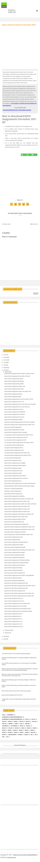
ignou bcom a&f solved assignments (14, 591)
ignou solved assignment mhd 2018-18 (15, 465)
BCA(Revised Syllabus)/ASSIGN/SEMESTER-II (12, 719)
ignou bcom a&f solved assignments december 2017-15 (19, 585)
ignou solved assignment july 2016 (14, 522)
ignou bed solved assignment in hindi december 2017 (19, 527)
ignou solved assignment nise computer (15, 432)
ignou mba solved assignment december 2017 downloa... (20, 483)
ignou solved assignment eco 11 (13, 621)
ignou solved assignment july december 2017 (17, 509)
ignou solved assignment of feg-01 (14, 417)
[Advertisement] (19, 46)
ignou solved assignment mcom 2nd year (16, 478)
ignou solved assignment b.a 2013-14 (12, 695)
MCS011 (23, 728)
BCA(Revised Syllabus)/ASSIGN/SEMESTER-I (12, 717)
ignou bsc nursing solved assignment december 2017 (19, 424)
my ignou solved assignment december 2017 (17, 453)
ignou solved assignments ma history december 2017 (19, 550)
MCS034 (21, 732)
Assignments (10, 714)
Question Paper (12, 734)
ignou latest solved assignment (13, 493)
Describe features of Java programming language (16, 653)
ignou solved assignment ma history (14, 565)
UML (3, 736)
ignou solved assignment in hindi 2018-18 (16, 542)
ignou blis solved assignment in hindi (14, 532)
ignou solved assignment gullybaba (14, 580)
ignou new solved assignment (12, 427)
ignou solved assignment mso (12, 460)
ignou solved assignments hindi (13, 570)
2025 (4, 355)
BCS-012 (33, 719)
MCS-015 (10, 728)
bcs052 (15, 721)
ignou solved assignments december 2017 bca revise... (19, 373)
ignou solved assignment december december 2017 (19, 499)
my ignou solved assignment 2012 (14, 450)
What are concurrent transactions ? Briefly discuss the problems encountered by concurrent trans (20, 675)
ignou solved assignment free (12, 616)
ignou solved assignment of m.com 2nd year (17, 407)
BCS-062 (4, 721)
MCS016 (15, 730)
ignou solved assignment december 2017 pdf (17, 376)
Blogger (23, 745)
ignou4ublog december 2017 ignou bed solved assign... (19, 486)
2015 (4, 639)
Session (20, 734)
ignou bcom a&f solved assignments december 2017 (19, 593)
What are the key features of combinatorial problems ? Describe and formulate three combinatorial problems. (20, 669)
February (7, 630)
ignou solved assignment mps (13, 468)
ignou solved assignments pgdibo (14, 384)
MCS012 (28, 728)
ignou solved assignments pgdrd (13, 378)
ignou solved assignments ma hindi (14, 552)
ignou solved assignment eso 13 (13, 624)
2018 (4, 367)
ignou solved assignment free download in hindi (18, 611)
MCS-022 (17, 728)
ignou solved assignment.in (12, 539)
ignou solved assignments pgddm (14, 381)
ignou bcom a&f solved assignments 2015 (16, 583)
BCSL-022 (34, 721)
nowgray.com (11, 857)
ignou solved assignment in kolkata (14, 496)
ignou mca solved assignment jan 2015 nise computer (19, 422)
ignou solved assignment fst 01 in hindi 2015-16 (17, 608)
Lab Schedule (14, 725)
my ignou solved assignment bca (13, 447)
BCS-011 (27, 719)
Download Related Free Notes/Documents (17, 110)
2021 (4, 362)
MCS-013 (4, 728)
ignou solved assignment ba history (14, 557)
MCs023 (26, 730)
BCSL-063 (4, 723)
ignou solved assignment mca (12, 481)
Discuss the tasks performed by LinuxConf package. (16, 691)
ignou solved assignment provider (14, 389)
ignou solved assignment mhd (13, 473)
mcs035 (27, 732)
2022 (4, 360)
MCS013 (34, 728)
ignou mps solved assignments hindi (14, 547)
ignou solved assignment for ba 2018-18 (15, 606)
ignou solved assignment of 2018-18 (14, 414)
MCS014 (3, 730)
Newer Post (7, 224)
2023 (4, 357)
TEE (35, 734)
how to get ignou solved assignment (14, 573)
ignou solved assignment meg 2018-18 (15, 475)
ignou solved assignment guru (13, 578)
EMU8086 (10, 723)
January (7, 633)
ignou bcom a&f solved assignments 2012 (16, 588)
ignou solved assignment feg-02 (13, 598)
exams (16, 723)
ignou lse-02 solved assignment (13, 488)
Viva (7, 736)
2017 (4, 370)
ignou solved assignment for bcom (14, 601)
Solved (26, 734)
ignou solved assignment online (13, 419)
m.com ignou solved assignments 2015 (15, 440)
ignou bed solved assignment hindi (14, 555)
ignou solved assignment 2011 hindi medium (17, 560)
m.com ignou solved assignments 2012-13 (16, 437)
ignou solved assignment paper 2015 (14, 386)
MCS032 (10, 732)
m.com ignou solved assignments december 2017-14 (19, 442)
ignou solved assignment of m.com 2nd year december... (20, 404)
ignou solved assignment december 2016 (16, 516)
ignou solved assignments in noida (14, 430)
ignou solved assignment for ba (13, 614)
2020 (4, 365)
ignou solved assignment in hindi (13, 544)
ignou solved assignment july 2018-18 (14, 519)
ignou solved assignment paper (13, 394)
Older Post (33, 224)
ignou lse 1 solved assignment (12, 491)
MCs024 (32, 730)
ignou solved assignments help (13, 567)
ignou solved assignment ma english (14, 463)
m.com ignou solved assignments (14, 445)
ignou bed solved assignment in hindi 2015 (16, 524)
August (7, 372)
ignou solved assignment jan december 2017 (16, 501)
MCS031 (3, 732)
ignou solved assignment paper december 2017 (17, 391)
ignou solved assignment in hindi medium (16, 562)
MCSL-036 (33, 732)
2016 (4, 636)
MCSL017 (4, 734)
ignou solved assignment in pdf (13, 537)
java (21, 723)
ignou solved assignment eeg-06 (13, 626)
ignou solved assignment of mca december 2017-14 (18, 399)
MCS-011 (21, 725)
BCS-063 (9, 721)
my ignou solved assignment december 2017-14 (17, 455)
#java (3, 714)
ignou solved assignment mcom (13, 470)
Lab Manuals (5, 725)
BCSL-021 (28, 721)
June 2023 (27, 723)
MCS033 (15, 732)
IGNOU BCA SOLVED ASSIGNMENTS (25, 855)
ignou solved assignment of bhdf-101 (14, 412)
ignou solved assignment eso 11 (13, 619)
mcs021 (20, 730)
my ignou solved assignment (12, 458)
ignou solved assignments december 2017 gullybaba (19, 575)
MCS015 (9, 730)
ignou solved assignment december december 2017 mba (20, 504)
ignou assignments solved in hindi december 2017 (18, 534)
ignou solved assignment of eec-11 (14, 401)
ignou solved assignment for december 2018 (17, 603)
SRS (31, 734)
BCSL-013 (21, 721)
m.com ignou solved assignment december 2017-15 (18, 435)
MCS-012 (28, 725)
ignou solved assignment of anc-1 (13, 409)
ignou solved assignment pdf (12, 396)
